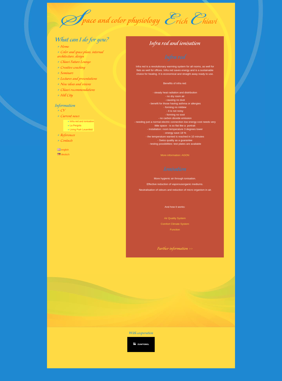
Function (175, 229)
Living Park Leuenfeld (81, 129)
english (63, 149)
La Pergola (75, 125)
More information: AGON (175, 155)
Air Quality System (175, 218)
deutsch (63, 154)
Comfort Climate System (175, 223)
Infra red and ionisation (82, 121)
